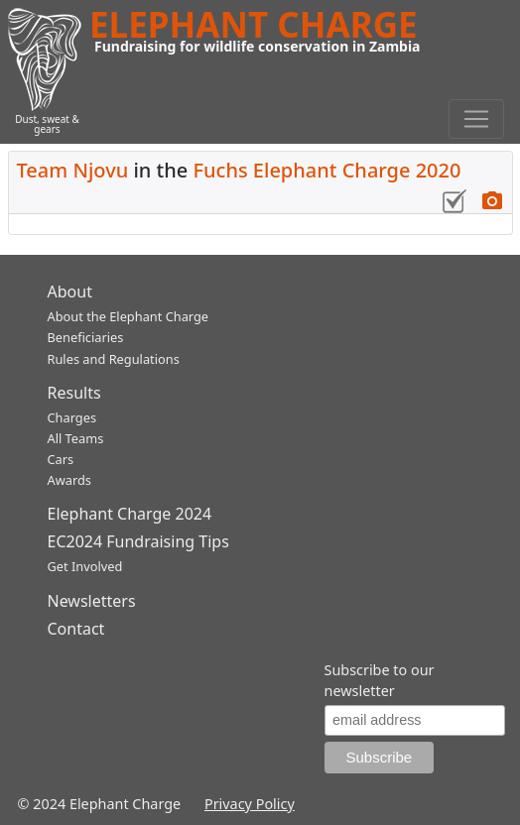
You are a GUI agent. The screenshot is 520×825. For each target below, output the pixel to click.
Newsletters (92, 601)
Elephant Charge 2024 (130, 514)
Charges (72, 417)
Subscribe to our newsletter (380, 680)
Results (74, 393)
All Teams (76, 438)
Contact (76, 629)
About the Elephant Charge (128, 316)
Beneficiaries (86, 337)
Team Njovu (73, 170)
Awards (69, 480)
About (70, 291)
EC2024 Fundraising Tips (138, 541)
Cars (61, 459)
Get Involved (85, 566)
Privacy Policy (249, 803)
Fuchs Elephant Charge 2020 (326, 170)
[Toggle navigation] (476, 119)
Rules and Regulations (114, 359)
